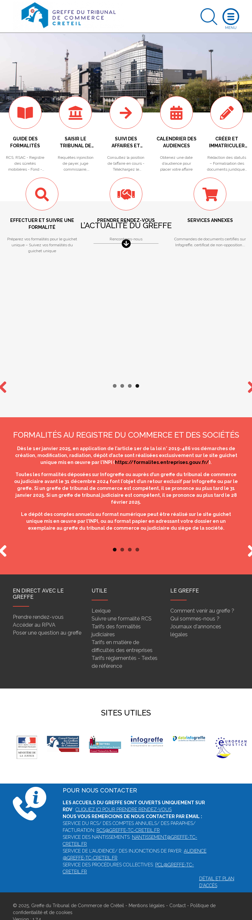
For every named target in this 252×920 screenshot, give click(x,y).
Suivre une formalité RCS (122, 606)
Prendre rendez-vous (38, 604)
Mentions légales (147, 892)
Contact (177, 892)
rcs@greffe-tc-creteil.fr (128, 817)
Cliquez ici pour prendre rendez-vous (123, 796)
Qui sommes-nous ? (195, 606)
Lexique (101, 598)
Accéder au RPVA (34, 612)
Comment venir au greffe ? (202, 598)
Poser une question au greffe (47, 620)
